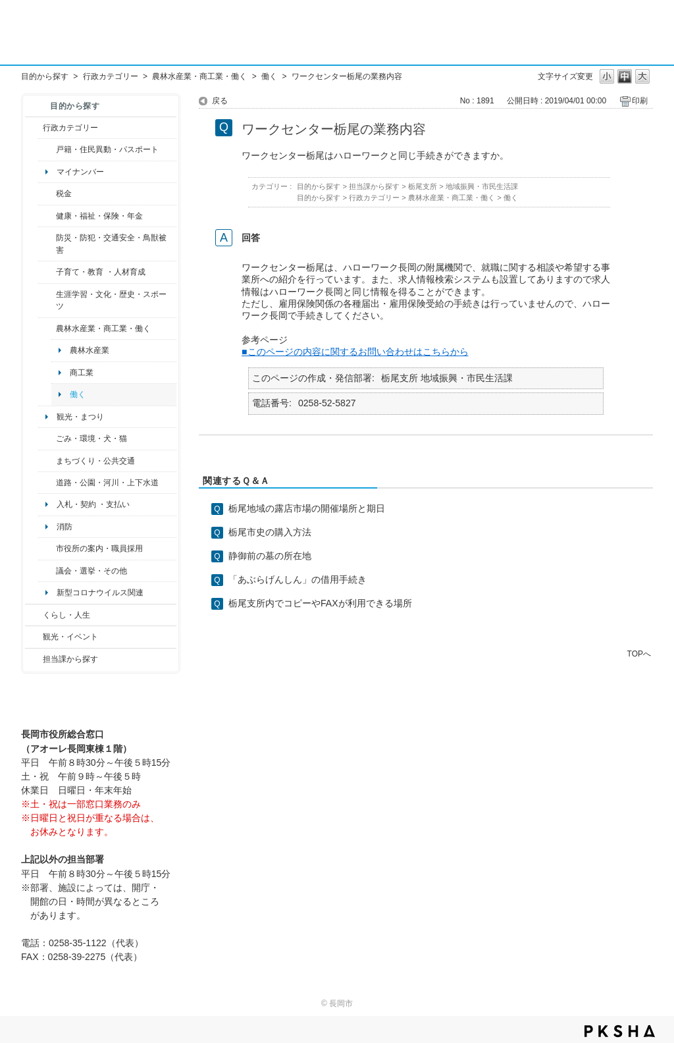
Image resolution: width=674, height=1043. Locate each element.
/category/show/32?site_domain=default (47, 548)
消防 (64, 526)
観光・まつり (80, 416)
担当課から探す (70, 659)
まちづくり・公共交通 (95, 461)
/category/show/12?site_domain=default (33, 615)
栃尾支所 (422, 186)
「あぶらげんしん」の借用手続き (297, 579)
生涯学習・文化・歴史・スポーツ (111, 300)
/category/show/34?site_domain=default (47, 328)
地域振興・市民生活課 (482, 186)
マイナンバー (80, 171)
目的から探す (44, 76)
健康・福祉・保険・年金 (99, 216)
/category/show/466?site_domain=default (47, 571)
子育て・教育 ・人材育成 (100, 272)
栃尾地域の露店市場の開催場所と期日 (306, 508)
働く (269, 76)
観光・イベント (70, 636)
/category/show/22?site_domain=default (47, 438)
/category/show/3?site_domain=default (33, 128)
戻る (220, 100)
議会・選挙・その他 (91, 570)
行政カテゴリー (110, 76)
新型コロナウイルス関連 (100, 592)
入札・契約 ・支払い (93, 504)
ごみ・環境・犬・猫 (91, 438)
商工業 (81, 372)
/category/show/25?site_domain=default (47, 244)
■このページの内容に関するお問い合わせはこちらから (355, 351)
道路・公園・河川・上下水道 (107, 482)
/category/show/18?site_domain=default (33, 637)
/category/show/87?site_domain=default (47, 483)
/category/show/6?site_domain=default (47, 461)
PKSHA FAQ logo (619, 1031)
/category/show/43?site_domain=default (47, 300)
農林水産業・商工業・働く (199, 76)
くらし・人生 (66, 615)
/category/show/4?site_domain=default (47, 216)
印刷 (640, 100)
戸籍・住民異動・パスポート (107, 149)
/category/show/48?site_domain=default (47, 272)
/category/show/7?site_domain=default (47, 149)
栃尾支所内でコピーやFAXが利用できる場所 (320, 603)
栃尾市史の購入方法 (269, 532)
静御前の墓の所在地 (269, 555)
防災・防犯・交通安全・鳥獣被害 (111, 243)
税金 (64, 193)
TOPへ (639, 653)
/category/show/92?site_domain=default (47, 194)
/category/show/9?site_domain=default (33, 659)
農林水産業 (89, 350)
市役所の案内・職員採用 (99, 548)
